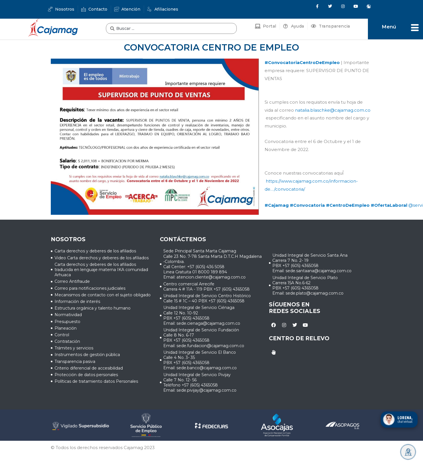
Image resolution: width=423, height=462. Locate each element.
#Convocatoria (307, 205)
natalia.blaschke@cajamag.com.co (332, 110)
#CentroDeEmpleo (348, 205)
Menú (389, 27)
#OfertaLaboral (389, 205)
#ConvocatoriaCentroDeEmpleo (302, 62)
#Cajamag (277, 205)
